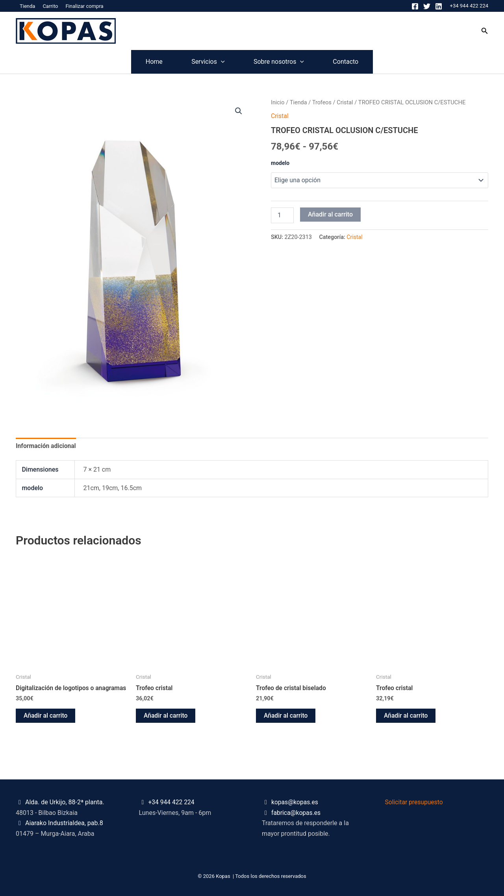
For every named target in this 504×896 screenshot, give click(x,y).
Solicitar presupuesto (415, 802)
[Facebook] (415, 6)
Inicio (278, 102)
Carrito (50, 6)
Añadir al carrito (330, 214)
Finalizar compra (84, 6)
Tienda (27, 6)
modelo (280, 162)
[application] (212, 62)
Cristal (346, 102)
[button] (484, 31)
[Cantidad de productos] (282, 215)
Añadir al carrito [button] (46, 723)
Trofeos (323, 102)
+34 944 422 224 (469, 6)
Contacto (373, 61)
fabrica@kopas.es (296, 812)
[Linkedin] (438, 6)
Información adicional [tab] (46, 446)
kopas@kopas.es (295, 802)
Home (126, 61)
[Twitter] (426, 6)
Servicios (198, 62)
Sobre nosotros (288, 62)
